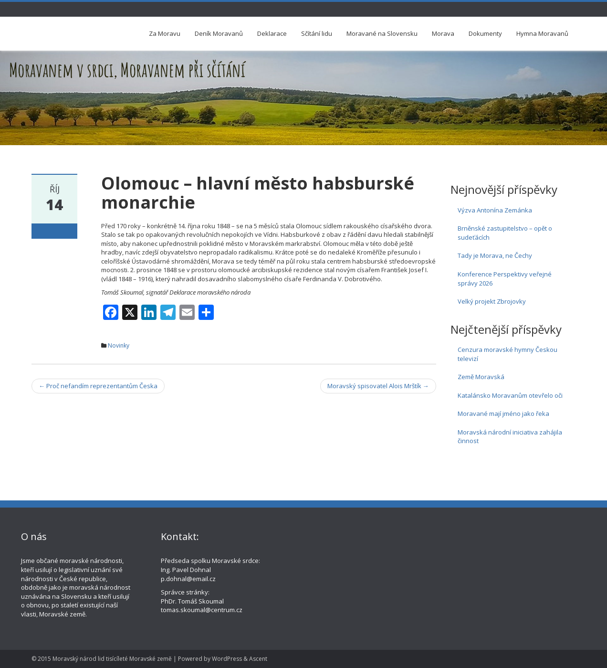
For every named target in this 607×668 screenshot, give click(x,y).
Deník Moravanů (219, 33)
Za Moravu (164, 33)
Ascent (258, 659)
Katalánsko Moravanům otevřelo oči (510, 395)
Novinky (118, 345)
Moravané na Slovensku (382, 33)
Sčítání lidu (316, 33)
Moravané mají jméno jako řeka (503, 413)
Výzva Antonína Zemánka (495, 210)
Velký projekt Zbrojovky (492, 301)
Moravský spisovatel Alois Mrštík (378, 386)
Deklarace (272, 33)
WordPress (227, 659)
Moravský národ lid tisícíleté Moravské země (112, 659)
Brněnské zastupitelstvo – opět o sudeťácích (505, 233)
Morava (443, 33)
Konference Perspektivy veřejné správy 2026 (505, 278)
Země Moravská (481, 376)
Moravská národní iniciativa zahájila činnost (510, 436)
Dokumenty (485, 33)
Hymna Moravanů (542, 33)
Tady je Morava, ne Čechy (495, 255)
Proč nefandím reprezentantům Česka (98, 386)
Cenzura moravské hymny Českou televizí (507, 354)
